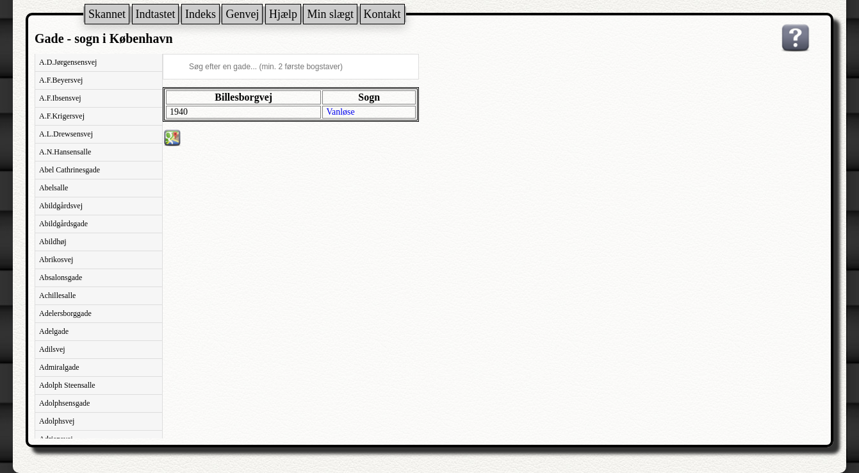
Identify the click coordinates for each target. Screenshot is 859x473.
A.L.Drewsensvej (66, 133)
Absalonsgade (60, 277)
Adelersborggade (65, 313)
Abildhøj (53, 241)
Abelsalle (53, 187)
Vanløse (340, 112)
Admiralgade (59, 367)
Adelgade (54, 331)
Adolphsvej (56, 421)
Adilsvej (52, 349)
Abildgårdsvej (61, 205)
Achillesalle (57, 295)
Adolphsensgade (64, 403)
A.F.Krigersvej (62, 116)
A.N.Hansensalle (65, 151)
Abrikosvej (56, 259)
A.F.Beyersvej (61, 80)
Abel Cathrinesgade (69, 169)
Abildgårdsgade (63, 223)
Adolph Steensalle (67, 385)
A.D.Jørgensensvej (68, 62)
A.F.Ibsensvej (60, 98)
